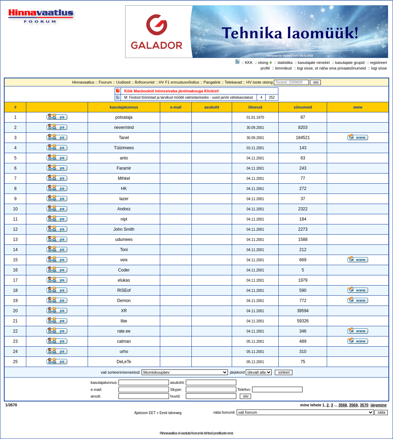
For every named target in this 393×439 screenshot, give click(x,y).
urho (124, 351)
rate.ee (123, 331)
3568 (342, 405)
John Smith (123, 229)
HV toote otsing (259, 82)
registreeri (378, 62)
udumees (124, 239)
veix (124, 259)
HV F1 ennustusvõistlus (179, 82)
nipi (124, 219)
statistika (285, 62)
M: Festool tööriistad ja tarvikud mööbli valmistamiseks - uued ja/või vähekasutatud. (188, 97)
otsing (263, 62)
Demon (124, 300)
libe (124, 321)
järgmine (379, 405)
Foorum (105, 82)
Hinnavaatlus (83, 82)
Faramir (124, 168)
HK (124, 188)
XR (124, 310)
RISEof (123, 290)
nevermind (124, 127)
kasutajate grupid (350, 62)
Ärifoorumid (144, 82)
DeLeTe (124, 361)
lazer (123, 198)
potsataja (124, 117)
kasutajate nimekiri (314, 62)
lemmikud (283, 68)
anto (124, 158)
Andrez (123, 209)
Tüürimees (124, 147)
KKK (249, 62)
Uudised (123, 82)
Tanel (124, 137)
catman (124, 341)
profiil (265, 68)
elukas (124, 280)
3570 (364, 405)
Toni (124, 249)
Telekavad (233, 82)
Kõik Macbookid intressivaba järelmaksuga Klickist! (171, 91)
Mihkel (124, 178)
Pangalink (211, 82)
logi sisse (379, 68)
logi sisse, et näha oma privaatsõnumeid (331, 68)
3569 (353, 405)
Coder (124, 270)
